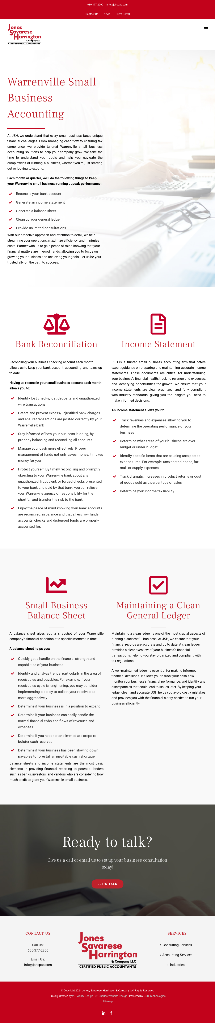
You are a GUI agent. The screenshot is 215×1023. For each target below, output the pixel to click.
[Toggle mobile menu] (206, 29)
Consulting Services (177, 945)
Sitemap (108, 1001)
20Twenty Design (82, 996)
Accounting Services (177, 955)
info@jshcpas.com (117, 4)
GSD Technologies (155, 996)
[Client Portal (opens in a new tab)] (122, 14)
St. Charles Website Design (111, 996)
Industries (177, 965)
